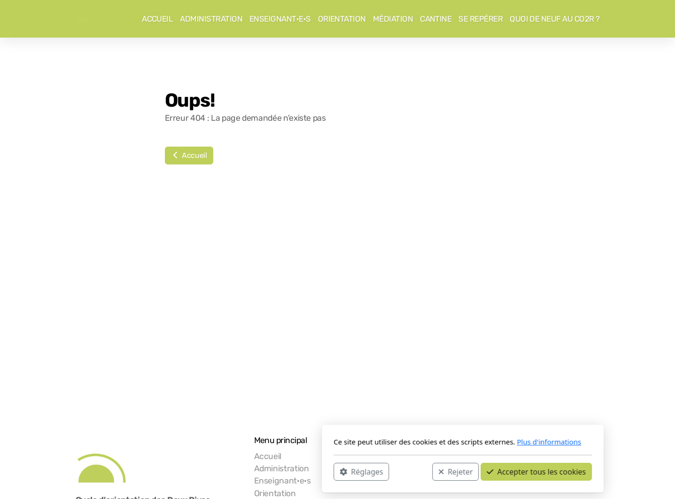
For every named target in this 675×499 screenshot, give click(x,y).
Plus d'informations (424, 441)
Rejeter (330, 471)
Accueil (189, 155)
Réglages (236, 471)
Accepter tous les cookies (411, 471)
